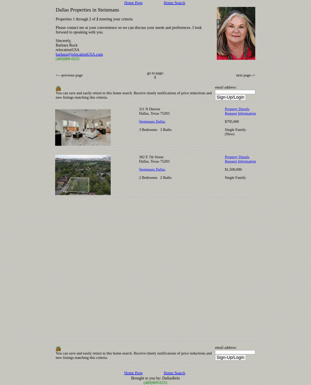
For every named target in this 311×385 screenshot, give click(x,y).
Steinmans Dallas (152, 121)
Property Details (237, 109)
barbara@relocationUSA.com (79, 54)
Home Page (133, 3)
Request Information (240, 113)
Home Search (174, 3)
